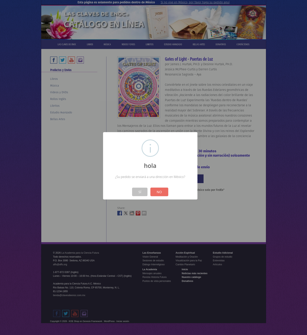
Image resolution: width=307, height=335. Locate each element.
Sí (139, 192)
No (159, 192)
